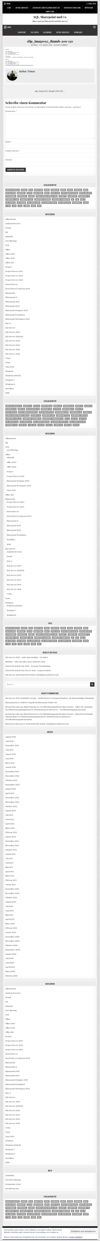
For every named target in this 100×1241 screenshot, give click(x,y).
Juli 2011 (9, 858)
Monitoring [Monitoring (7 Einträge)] (38, 193)
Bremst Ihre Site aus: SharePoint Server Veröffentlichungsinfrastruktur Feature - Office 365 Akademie (49, 707)
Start (9, 7)
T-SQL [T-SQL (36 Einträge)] (8, 206)
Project (8, 267)
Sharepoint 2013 (12, 306)
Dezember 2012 (12, 798)
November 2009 (12, 941)
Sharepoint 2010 (12, 302)
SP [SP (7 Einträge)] (73, 199)
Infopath (9, 237)
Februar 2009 (11, 976)
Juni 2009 (9, 963)
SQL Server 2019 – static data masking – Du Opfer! (26, 657)
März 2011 (9, 876)
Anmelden (9, 1175)
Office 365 (9, 263)
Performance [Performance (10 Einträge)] (11, 196)
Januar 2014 (10, 767)
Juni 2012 (9, 819)
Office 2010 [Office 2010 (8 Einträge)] (55, 193)
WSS (7, 393)
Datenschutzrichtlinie (72, 7)
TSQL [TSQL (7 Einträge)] (20, 206)
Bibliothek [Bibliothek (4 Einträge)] (38, 190)
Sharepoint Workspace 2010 (17, 319)
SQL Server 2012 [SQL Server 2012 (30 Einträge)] (64, 202)
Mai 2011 (9, 867)
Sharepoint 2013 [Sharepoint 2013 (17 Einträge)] (27, 199)
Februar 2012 (11, 832)
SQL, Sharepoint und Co (50, 17)
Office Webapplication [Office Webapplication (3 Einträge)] (70, 193)
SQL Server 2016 (12, 350)
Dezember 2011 (12, 841)
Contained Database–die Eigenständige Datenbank (72, 698)
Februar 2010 (11, 928)
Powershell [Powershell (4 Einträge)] (22, 196)
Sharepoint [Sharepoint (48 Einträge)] (72, 196)
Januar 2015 (10, 754)
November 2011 (12, 845)
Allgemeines (47, 32)
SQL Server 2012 (12, 341)
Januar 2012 (10, 837)
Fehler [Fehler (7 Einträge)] (70, 190)
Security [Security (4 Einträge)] (62, 196)
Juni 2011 (9, 863)
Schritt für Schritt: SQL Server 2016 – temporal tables (28, 671)
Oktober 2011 (11, 850)
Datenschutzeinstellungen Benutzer (46, 7)
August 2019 (10, 737)
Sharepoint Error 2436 (15, 703)
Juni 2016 (9, 741)
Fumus (35, 45)
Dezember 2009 (12, 937)
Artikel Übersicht (22, 7)
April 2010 (9, 919)
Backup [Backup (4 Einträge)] (24, 190)
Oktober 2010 (11, 898)
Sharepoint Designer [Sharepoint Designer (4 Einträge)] (42, 199)
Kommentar (11, 111)
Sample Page (50, 11)
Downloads (78, 32)
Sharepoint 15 (11, 297)
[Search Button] (94, 27)
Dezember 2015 (12, 745)
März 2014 (9, 763)
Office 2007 (10, 254)
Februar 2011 (11, 880)
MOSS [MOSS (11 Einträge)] (47, 193)
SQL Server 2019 (12, 354)
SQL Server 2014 (12, 345)
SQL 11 (8, 323)
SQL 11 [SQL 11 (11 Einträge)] (83, 199)
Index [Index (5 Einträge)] (86, 190)
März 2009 (10, 971)
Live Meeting (11, 241)
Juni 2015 (9, 750)
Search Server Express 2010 (17, 289)
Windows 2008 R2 (13, 376)
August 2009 (10, 954)
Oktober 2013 (11, 780)
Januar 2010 (10, 932)
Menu (8, 3)
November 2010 (12, 893)
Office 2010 (10, 258)
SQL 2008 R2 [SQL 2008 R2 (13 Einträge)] (10, 202)
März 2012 (10, 828)
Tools (7, 363)
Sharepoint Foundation (15, 315)
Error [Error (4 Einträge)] (63, 190)
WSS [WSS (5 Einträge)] (39, 206)
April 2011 (9, 872)
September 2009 (12, 950)
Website (8, 160)
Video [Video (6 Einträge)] (33, 206)
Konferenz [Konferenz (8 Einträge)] (21, 193)
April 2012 (9, 824)
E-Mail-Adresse (12, 151)
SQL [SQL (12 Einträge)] (77, 199)
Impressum (89, 7)
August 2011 (10, 854)
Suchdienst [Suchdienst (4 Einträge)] (77, 202)
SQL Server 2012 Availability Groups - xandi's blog (26, 698)
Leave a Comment (62, 45)
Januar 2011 (10, 885)
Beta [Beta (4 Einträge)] (30, 190)
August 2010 (10, 902)
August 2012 (10, 811)
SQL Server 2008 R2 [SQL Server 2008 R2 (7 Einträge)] (49, 202)
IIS (6, 232)
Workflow (9, 389)
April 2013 (9, 793)
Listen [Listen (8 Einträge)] (29, 193)
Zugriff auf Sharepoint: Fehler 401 (42, 703)
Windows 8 (10, 384)
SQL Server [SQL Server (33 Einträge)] (21, 202)
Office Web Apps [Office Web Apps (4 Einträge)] (85, 193)
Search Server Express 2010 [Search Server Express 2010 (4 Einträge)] (46, 196)
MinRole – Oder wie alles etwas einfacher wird (25, 662)
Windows (9, 371)
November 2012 (12, 802)
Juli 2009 (9, 958)
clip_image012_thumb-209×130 (50, 41)
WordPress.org (12, 1189)
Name (8, 142)
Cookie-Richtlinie (75, 1237)
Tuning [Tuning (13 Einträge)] (26, 206)
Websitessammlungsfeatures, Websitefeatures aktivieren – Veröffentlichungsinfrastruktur (47, 710)
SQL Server (35, 32)
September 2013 (12, 785)
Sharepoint (22, 32)
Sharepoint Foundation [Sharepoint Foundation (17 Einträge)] (60, 199)
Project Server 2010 (14, 276)
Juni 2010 (9, 911)
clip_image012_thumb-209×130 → (50, 91)
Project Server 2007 (14, 271)
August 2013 (10, 789)
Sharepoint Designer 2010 (16, 310)
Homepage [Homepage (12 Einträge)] (78, 190)
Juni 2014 (9, 759)
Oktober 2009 (11, 945)
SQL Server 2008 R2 (14, 337)
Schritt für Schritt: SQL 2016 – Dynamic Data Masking (27, 666)
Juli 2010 (9, 906)
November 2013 (12, 776)
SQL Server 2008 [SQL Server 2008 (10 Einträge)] (34, 202)
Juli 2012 (9, 815)
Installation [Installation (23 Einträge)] (10, 193)
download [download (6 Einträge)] (55, 190)
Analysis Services (13, 224)
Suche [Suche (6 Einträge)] (86, 202)
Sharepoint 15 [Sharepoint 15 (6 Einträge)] (84, 196)
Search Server (11, 284)
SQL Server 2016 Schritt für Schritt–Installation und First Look (32, 675)
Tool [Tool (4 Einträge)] (14, 206)
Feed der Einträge (13, 1180)
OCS (7, 245)
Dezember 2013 (12, 772)
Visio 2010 (9, 367)
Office (7, 250)
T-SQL (8, 358)
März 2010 (10, 924)
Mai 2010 (9, 915)
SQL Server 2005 (12, 332)
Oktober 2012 (11, 806)
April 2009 (10, 967)
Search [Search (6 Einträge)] (31, 196)
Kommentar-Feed (13, 1184)
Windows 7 (10, 380)
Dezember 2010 (12, 889)
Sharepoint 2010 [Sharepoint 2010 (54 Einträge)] (12, 199)
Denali (8, 228)
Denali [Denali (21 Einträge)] (47, 190)
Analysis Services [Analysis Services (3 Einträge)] (12, 190)
